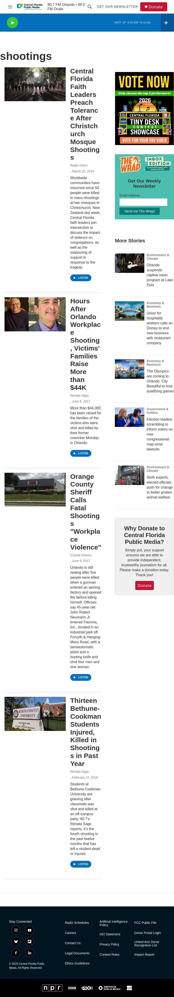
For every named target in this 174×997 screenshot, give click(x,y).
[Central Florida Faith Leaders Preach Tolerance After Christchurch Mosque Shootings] (35, 84)
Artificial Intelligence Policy (114, 923)
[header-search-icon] (89, 7)
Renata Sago (79, 395)
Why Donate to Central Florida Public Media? (144, 535)
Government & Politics (157, 410)
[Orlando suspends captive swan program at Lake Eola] (129, 263)
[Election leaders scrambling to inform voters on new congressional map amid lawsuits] (129, 417)
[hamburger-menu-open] (10, 6)
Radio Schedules (77, 922)
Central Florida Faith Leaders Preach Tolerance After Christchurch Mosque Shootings (85, 114)
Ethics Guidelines (77, 963)
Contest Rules (110, 954)
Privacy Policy (109, 944)
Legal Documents (77, 953)
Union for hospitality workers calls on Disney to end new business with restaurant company (160, 328)
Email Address (131, 195)
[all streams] (167, 23)
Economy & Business (155, 304)
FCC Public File (145, 922)
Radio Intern (78, 165)
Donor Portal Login (147, 933)
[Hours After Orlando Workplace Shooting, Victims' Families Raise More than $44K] (35, 314)
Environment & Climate (158, 256)
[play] (12, 22)
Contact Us (72, 943)
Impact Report (144, 954)
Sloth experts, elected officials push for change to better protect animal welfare (160, 487)
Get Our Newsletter (117, 6)
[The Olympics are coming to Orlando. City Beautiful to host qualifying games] (129, 369)
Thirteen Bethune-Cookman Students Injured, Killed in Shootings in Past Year (85, 732)
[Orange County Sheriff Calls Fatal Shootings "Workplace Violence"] (35, 490)
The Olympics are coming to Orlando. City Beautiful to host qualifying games (160, 381)
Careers (70, 933)
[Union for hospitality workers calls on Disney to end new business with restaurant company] (129, 311)
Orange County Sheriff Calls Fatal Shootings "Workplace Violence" (85, 512)
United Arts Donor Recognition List (147, 943)
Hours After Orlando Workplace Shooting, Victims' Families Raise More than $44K (85, 344)
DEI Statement (110, 934)
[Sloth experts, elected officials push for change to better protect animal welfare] (129, 475)
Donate (156, 7)
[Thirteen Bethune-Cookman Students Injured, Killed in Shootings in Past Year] (35, 714)
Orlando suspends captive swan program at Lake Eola (160, 275)
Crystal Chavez (81, 555)
